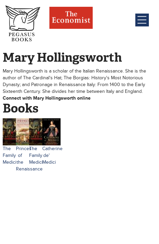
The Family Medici (9, 155)
